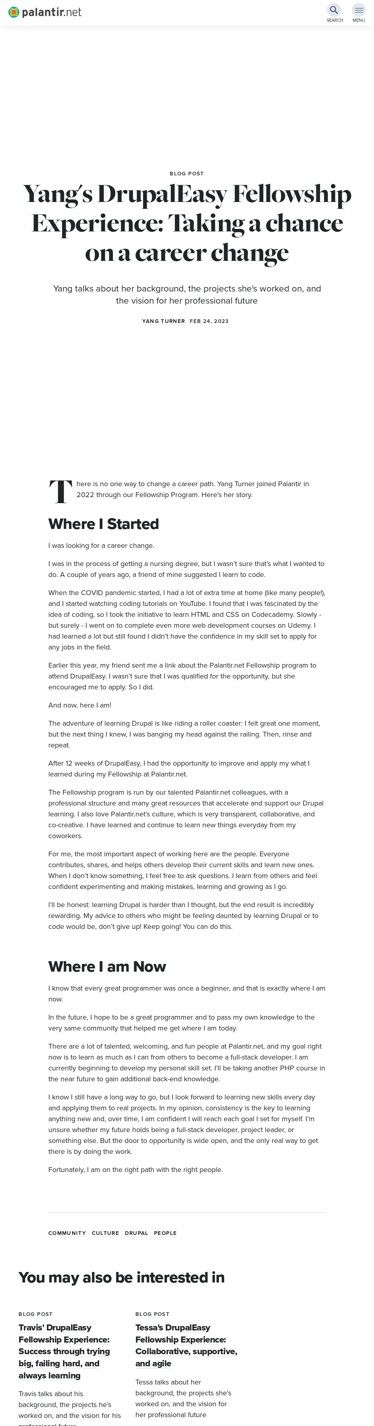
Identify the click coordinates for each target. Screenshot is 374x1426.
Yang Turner (163, 321)
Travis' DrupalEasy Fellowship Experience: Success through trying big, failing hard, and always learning (64, 1351)
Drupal (137, 1233)
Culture (105, 1233)
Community (67, 1233)
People (165, 1233)
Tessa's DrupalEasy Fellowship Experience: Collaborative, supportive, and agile (186, 1345)
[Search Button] (334, 10)
